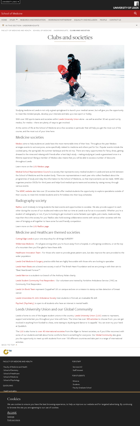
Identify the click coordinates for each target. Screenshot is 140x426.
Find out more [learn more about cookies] (13, 419)
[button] (135, 13)
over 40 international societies (51, 331)
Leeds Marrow (22, 275)
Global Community (104, 334)
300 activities (92, 318)
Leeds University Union (69, 119)
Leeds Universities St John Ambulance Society (36, 297)
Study (12, 19)
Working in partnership (60, 19)
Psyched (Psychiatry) (25, 303)
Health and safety (10, 391)
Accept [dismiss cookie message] (12, 412)
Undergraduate (61, 30)
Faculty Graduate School (82, 387)
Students (76, 384)
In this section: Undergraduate (22, 25)
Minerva (76, 381)
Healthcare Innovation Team (28, 252)
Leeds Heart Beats (24, 266)
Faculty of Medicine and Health (16, 30)
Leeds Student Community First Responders (35, 280)
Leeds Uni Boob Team (25, 289)
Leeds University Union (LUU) (88, 315)
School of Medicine (11, 13)
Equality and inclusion (85, 19)
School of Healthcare (11, 373)
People (103, 19)
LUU (22, 331)
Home (4, 19)
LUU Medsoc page (41, 166)
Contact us (115, 19)
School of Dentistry (11, 370)
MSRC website (26, 191)
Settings (10, 416)
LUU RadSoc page (41, 226)
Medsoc (19, 143)
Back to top (8, 344)
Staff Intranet (78, 370)
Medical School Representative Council (33, 171)
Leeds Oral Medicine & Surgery (29, 261)
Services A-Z (77, 366)
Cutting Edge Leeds (24, 238)
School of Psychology (11, 380)
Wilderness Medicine (25, 243)
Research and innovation (33, 19)
